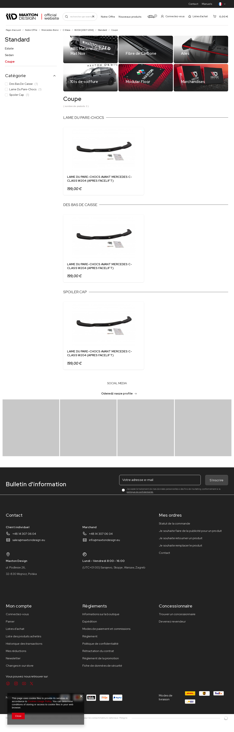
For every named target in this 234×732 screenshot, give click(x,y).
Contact (193, 3)
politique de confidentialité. (140, 498)
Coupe (10, 62)
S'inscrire (217, 487)
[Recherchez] (67, 16)
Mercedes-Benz (49, 30)
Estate (9, 48)
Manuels (207, 3)
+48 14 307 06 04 (24, 540)
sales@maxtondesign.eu (28, 546)
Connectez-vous (174, 16)
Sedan (9, 55)
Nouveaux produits (130, 16)
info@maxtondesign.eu (104, 546)
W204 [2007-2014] (84, 30)
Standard (102, 30)
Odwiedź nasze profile (117, 400)
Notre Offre (108, 16)
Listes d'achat (200, 16)
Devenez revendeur (172, 628)
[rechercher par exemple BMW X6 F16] (80, 16)
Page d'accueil (13, 30)
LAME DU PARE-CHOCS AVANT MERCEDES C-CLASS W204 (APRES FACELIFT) (99, 179)
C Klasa (66, 30)
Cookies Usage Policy (39, 701)
